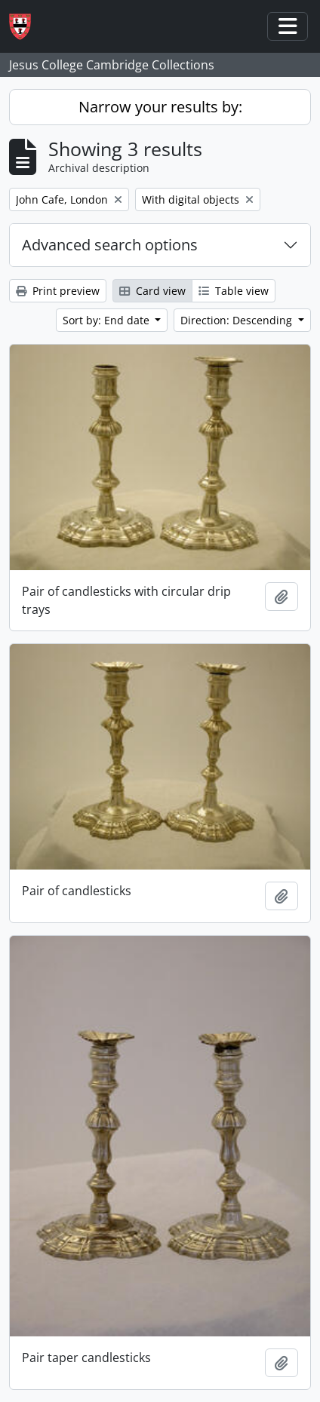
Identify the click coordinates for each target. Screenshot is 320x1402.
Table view (233, 291)
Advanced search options (110, 245)
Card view (152, 291)
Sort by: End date (107, 320)
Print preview (58, 291)
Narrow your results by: (160, 107)
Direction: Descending (237, 320)
